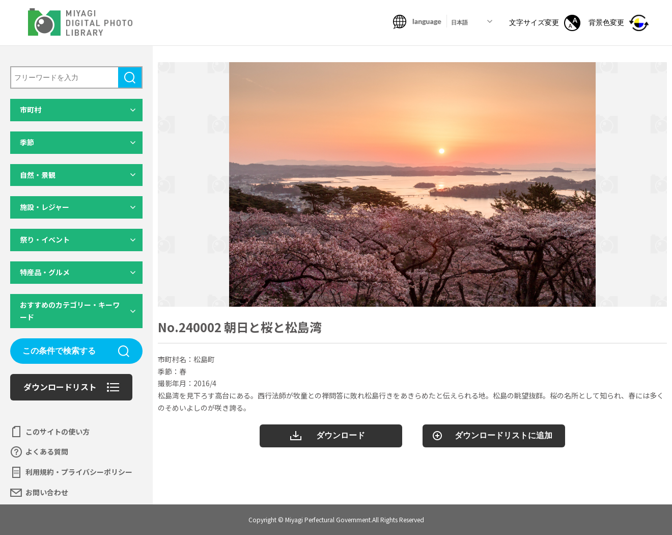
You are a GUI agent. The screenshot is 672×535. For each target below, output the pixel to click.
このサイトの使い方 (57, 431)
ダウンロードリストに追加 (503, 435)
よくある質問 (46, 451)
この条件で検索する (59, 350)
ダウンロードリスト (60, 387)
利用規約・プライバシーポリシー (78, 472)
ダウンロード (340, 435)
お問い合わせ (46, 492)
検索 (130, 77)
